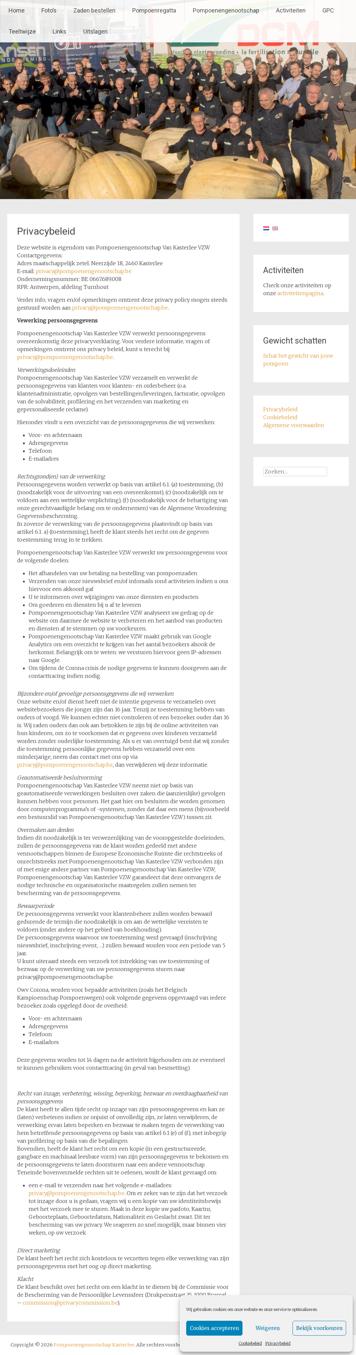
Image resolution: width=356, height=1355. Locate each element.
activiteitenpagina (300, 293)
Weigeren (268, 1328)
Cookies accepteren (214, 1328)
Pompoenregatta (154, 10)
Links (59, 31)
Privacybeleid (278, 1343)
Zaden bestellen (94, 10)
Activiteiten (291, 10)
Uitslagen (95, 31)
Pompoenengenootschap (226, 10)
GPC (328, 10)
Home (17, 10)
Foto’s (49, 10)
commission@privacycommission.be (70, 1302)
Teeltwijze (22, 31)
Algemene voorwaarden (293, 425)
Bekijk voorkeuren (319, 1328)
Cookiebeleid (250, 1343)
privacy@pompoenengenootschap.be (84, 271)
